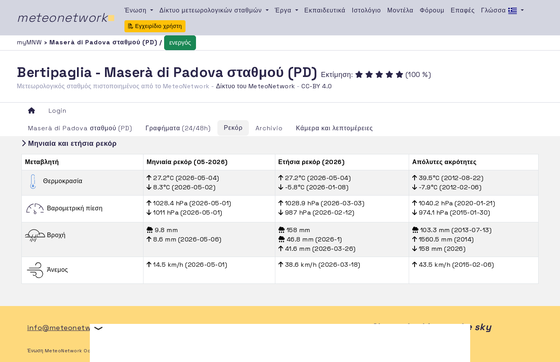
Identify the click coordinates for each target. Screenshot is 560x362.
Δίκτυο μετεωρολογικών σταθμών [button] (211, 10)
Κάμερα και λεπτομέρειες (334, 128)
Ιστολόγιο (366, 10)
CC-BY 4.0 (316, 86)
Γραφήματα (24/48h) (178, 128)
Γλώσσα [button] (500, 11)
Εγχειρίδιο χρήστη (155, 26)
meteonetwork (66, 17)
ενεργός (180, 42)
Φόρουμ (432, 10)
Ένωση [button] (136, 10)
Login (57, 111)
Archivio (269, 128)
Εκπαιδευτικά (325, 10)
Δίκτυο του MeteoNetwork (255, 86)
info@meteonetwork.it (68, 327)
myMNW (30, 42)
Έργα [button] (284, 10)
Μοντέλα (400, 10)
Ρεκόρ (233, 128)
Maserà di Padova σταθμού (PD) (80, 128)
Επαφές (463, 10)
